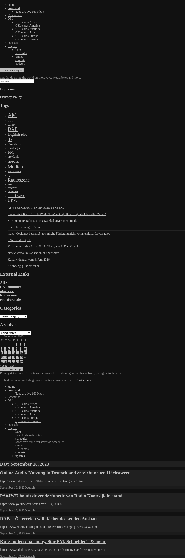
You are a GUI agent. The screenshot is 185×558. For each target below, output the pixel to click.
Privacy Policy (11, 97)
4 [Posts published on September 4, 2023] (1, 349)
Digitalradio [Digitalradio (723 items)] (17, 134)
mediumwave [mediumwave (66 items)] (14, 171)
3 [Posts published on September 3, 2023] (24, 344)
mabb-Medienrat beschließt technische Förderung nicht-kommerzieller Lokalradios (59, 233)
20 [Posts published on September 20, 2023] (9, 357)
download (14, 8)
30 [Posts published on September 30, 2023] (21, 361)
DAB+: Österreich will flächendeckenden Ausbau (48, 518)
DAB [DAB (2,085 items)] (13, 129)
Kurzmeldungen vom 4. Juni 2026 (29, 259)
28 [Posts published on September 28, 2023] (13, 361)
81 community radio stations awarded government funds (42, 220)
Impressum (8, 89)
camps (19, 56)
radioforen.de (10, 299)
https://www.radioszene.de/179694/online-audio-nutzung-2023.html (41, 481)
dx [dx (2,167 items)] (10, 139)
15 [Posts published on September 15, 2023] (17, 353)
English (12, 46)
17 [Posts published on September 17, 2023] (25, 353)
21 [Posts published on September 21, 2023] (13, 357)
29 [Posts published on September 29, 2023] (17, 361)
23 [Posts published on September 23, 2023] (21, 357)
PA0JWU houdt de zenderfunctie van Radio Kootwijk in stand (61, 495)
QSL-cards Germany (28, 39)
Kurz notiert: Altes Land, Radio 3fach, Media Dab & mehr (44, 246)
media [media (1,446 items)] (13, 161)
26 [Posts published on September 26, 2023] (5, 361)
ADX (4, 283)
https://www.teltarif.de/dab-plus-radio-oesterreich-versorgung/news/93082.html (49, 526)
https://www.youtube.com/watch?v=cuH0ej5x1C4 (31, 504)
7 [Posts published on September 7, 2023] (13, 349)
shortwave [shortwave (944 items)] (16, 195)
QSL (10, 18)
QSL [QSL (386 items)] (11, 175)
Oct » (13, 365)
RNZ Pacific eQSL (19, 240)
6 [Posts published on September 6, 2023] (9, 349)
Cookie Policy (84, 380)
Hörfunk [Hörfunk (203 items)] (13, 156)
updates (20, 63)
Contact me (15, 15)
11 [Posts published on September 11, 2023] (2, 353)
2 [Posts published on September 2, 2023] (20, 344)
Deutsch (13, 42)
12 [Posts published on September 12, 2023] (5, 353)
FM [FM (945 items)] (11, 152)
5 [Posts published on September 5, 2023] (5, 349)
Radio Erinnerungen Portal (24, 227)
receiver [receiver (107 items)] (12, 187)
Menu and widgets (12, 70)
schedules (21, 53)
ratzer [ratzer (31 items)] (10, 185)
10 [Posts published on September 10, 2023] (25, 349)
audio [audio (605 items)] (12, 120)
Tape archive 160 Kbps (29, 11)
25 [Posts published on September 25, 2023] (2, 361)
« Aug (3, 365)
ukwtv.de (7, 291)
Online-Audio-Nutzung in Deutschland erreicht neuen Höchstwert (65, 472)
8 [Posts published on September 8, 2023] (16, 349)
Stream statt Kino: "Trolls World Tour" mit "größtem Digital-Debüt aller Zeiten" (57, 214)
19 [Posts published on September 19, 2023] (5, 357)
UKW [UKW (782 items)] (12, 200)
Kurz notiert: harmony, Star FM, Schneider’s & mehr (53, 541)
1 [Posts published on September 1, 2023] (16, 344)
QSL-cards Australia (27, 29)
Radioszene (8, 295)
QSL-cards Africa (26, 22)
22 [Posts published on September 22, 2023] (17, 357)
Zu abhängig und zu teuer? (24, 265)
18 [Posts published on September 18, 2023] (2, 357)
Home (11, 4)
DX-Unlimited (11, 287)
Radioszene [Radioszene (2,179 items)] (19, 179)
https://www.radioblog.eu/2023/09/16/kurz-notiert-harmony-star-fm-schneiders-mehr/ (52, 549)
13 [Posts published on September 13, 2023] (9, 353)
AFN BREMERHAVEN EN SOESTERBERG (36, 207)
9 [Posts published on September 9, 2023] (20, 349)
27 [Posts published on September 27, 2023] (9, 361)
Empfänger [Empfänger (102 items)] (14, 148)
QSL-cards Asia (25, 32)
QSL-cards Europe (26, 35)
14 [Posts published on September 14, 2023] (13, 353)
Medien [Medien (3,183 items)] (15, 166)
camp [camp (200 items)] (11, 124)
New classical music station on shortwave (33, 253)
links (18, 49)
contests (20, 60)
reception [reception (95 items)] (13, 191)
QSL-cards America (27, 25)
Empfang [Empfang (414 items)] (14, 144)
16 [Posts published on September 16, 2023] (21, 353)
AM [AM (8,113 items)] (12, 115)
